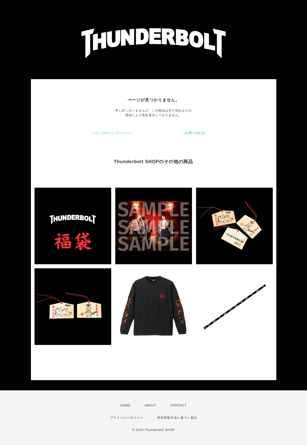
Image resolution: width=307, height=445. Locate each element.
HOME (125, 405)
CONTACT (178, 405)
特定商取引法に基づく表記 (177, 417)
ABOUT (150, 405)
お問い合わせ (195, 133)
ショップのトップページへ (112, 133)
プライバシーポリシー (126, 417)
